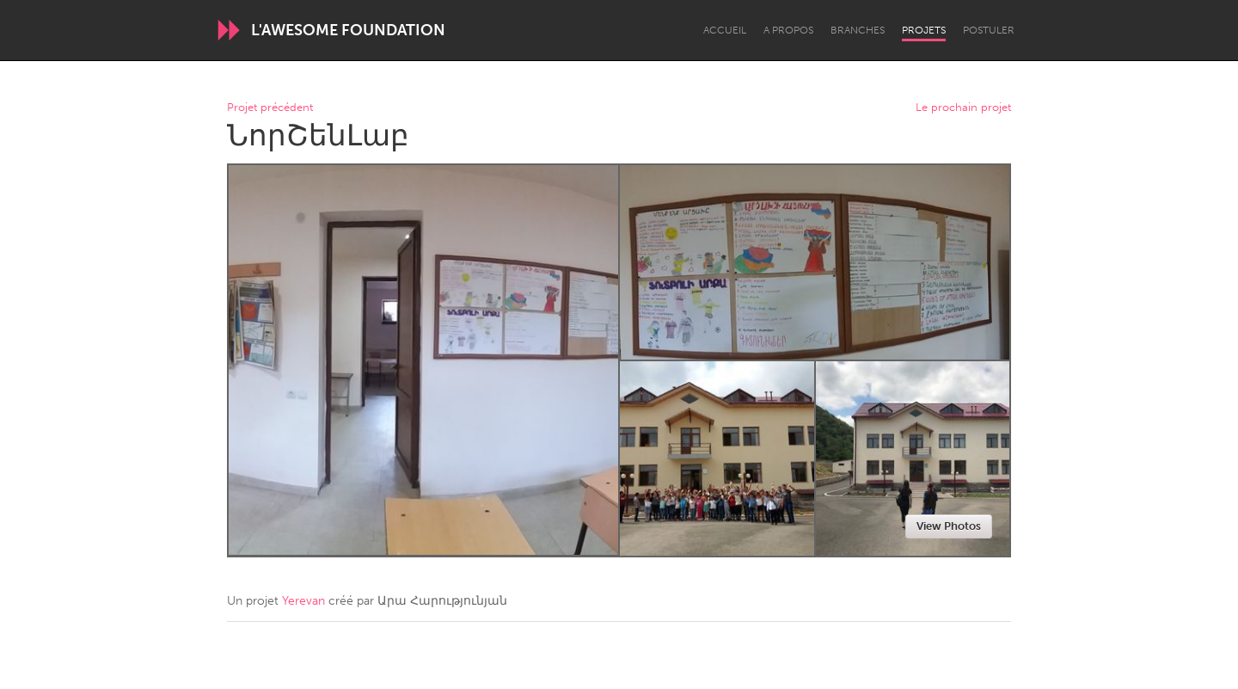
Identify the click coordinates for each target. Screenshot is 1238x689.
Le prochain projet (963, 108)
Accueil (724, 30)
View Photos (948, 526)
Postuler (988, 30)
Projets (924, 30)
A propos (788, 30)
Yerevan (303, 601)
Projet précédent (270, 108)
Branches (857, 30)
